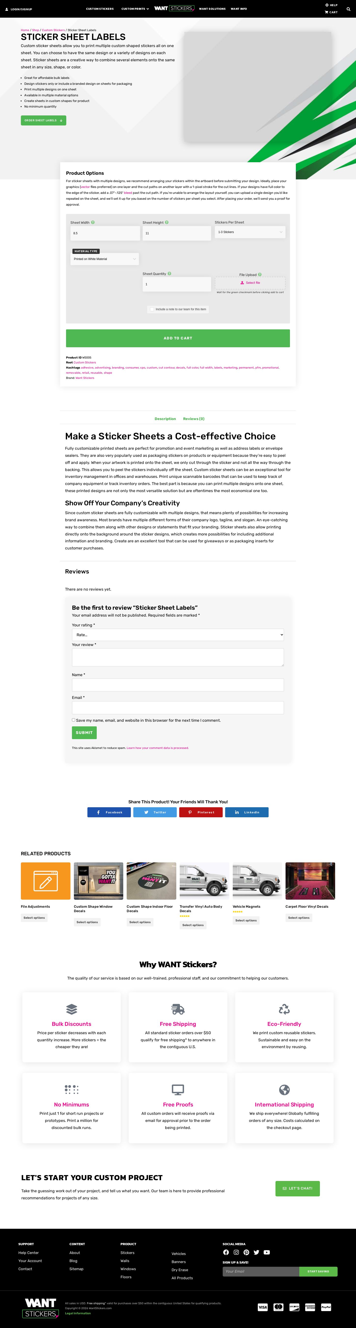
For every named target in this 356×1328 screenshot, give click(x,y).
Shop (35, 30)
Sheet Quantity (157, 274)
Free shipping (96, 1303)
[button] (348, 9)
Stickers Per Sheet (229, 222)
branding (118, 367)
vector (85, 187)
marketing (230, 367)
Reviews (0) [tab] (194, 419)
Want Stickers (85, 378)
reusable (96, 372)
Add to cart (178, 338)
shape (108, 372)
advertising (102, 367)
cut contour (167, 367)
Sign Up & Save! (235, 1263)
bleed (128, 193)
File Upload (250, 275)
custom (152, 367)
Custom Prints (133, 9)
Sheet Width (82, 222)
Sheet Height (155, 222)
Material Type (86, 251)
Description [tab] (165, 419)
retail (85, 372)
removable (73, 372)
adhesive (87, 367)
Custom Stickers (100, 9)
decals (180, 367)
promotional (270, 367)
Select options (87, 922)
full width (206, 367)
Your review (84, 645)
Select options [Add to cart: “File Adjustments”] (34, 917)
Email (78, 698)
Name (78, 675)
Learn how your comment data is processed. (158, 748)
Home (25, 30)
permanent (246, 367)
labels (218, 367)
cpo (142, 367)
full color (192, 367)
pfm (258, 367)
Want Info (239, 9)
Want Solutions (212, 9)
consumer (132, 367)
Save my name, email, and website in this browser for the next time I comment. (148, 720)
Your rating (83, 625)
